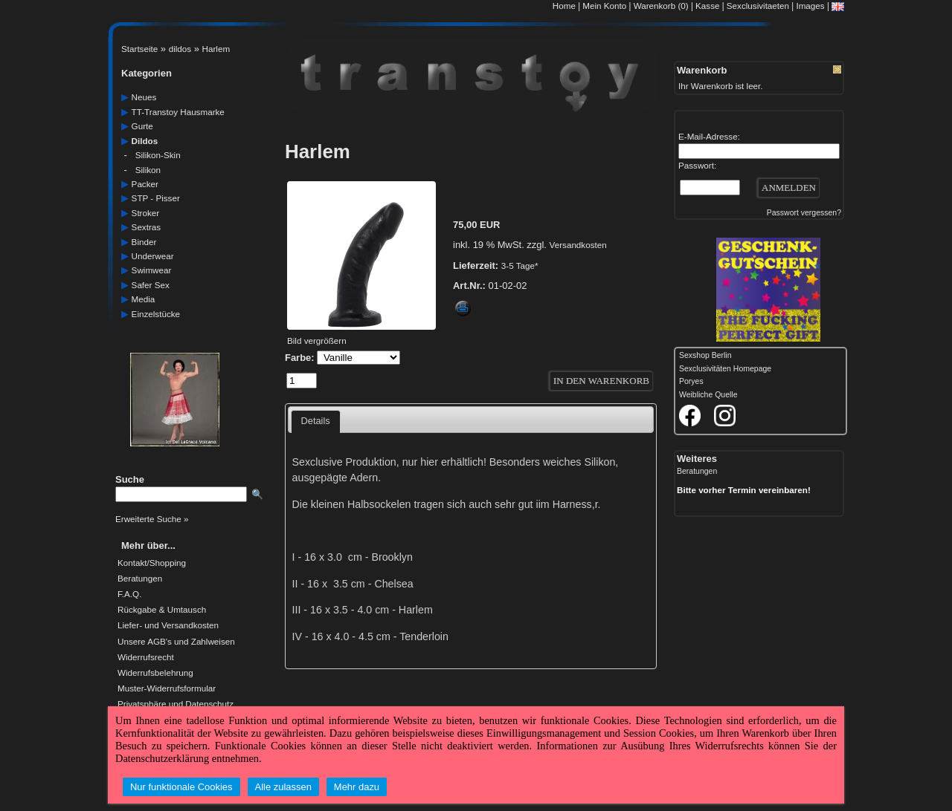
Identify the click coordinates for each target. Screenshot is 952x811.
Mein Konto (604, 5)
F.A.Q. (129, 594)
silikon (148, 170)
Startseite (139, 48)
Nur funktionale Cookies (181, 786)
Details (315, 420)
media (143, 299)
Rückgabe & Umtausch (162, 609)
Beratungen (140, 578)
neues (144, 97)
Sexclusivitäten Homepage (725, 369)
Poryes (691, 381)
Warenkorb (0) (662, 5)
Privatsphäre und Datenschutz (176, 704)
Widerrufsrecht (146, 657)
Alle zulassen (283, 786)
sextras (146, 227)
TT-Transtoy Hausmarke (178, 112)
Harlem (216, 48)
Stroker (146, 213)
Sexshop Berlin (705, 355)
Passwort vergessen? (804, 213)
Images (810, 5)
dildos (180, 48)
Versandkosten (578, 245)
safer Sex (151, 285)
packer (145, 184)
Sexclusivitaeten (758, 5)
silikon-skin (158, 155)
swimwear (152, 270)
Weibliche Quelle (708, 395)
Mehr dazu (356, 786)
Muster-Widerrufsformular (167, 688)
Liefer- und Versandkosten (168, 625)
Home (564, 5)
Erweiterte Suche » (151, 519)
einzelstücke (156, 314)
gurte (142, 126)
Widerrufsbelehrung (155, 672)
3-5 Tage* (519, 265)
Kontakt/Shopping (152, 562)
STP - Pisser (156, 198)
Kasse (707, 5)
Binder (144, 242)
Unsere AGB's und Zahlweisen (176, 641)
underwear (153, 256)
